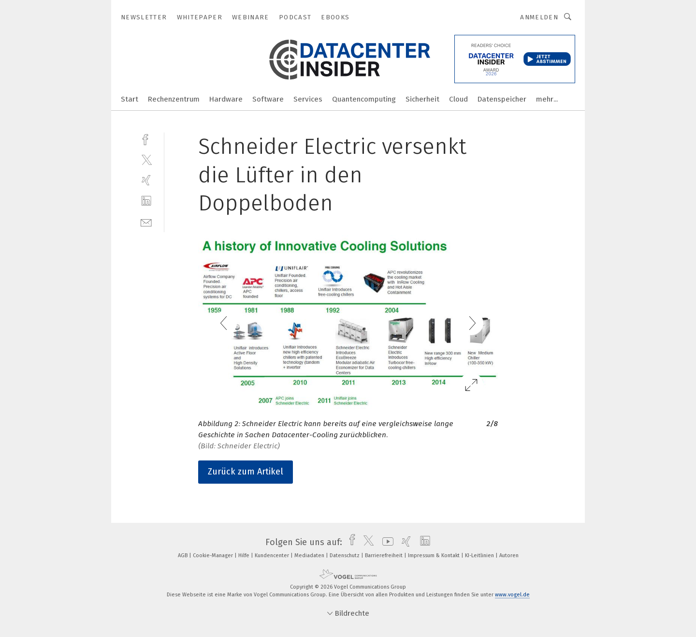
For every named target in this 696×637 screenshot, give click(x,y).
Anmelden (539, 17)
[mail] (146, 222)
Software (268, 99)
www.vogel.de (512, 595)
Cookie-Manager (213, 555)
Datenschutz (345, 555)
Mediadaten (310, 555)
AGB (183, 555)
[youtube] (385, 542)
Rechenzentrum (174, 99)
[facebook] (146, 139)
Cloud (458, 99)
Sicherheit (422, 99)
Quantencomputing (364, 99)
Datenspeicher (502, 99)
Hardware (226, 99)
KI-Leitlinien (480, 555)
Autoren (509, 555)
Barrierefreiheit (384, 555)
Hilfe (244, 555)
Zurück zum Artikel (245, 471)
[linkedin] (146, 201)
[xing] (146, 180)
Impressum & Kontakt (434, 555)
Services (307, 99)
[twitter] (146, 159)
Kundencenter (272, 555)
